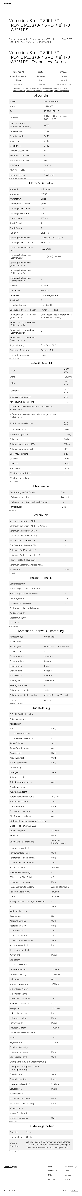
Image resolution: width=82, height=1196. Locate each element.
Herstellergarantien (61, 90)
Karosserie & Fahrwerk (34, 90)
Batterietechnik (19, 90)
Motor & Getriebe (29, 88)
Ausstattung (48, 90)
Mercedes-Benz (27, 39)
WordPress (74, 1191)
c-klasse (40, 39)
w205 (47, 39)
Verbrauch (63, 88)
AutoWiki (8, 3)
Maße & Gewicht (43, 88)
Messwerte (54, 88)
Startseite (13, 39)
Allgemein (18, 88)
